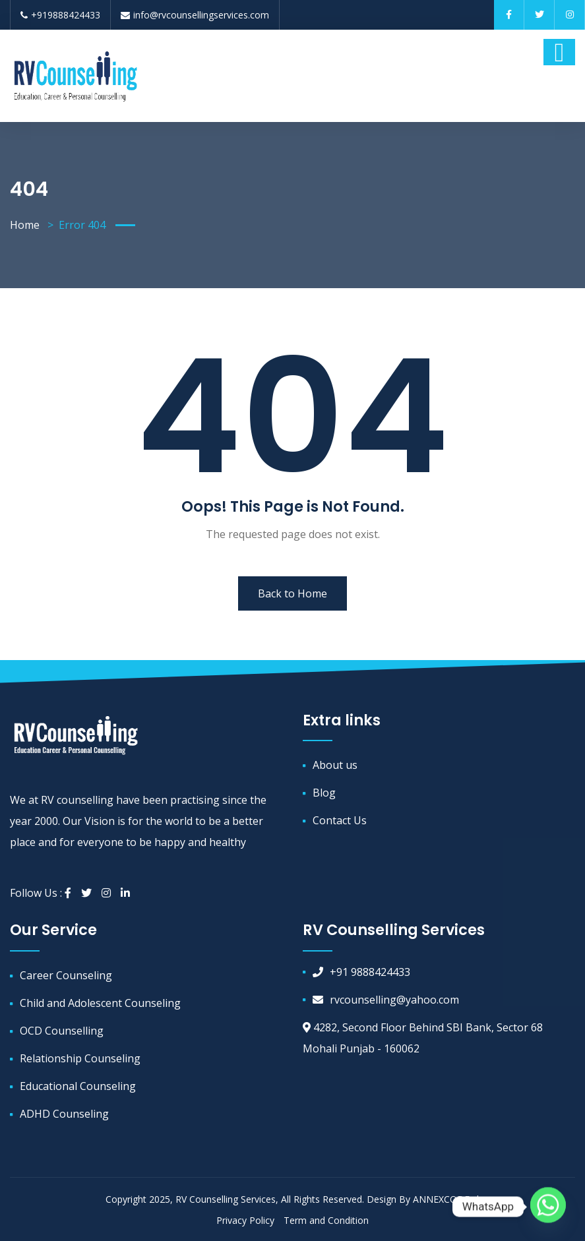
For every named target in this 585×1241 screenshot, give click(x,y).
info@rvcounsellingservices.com (195, 15)
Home (25, 225)
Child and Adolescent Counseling (100, 1003)
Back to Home (292, 593)
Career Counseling (66, 975)
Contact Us (340, 820)
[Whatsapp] (548, 1207)
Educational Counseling (78, 1086)
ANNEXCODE (442, 1199)
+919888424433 (60, 15)
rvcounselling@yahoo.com (386, 999)
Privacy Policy (245, 1220)
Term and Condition (326, 1220)
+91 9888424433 (361, 972)
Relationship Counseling (80, 1058)
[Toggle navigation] (559, 52)
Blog (324, 792)
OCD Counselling (62, 1030)
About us (335, 765)
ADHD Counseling (64, 1113)
